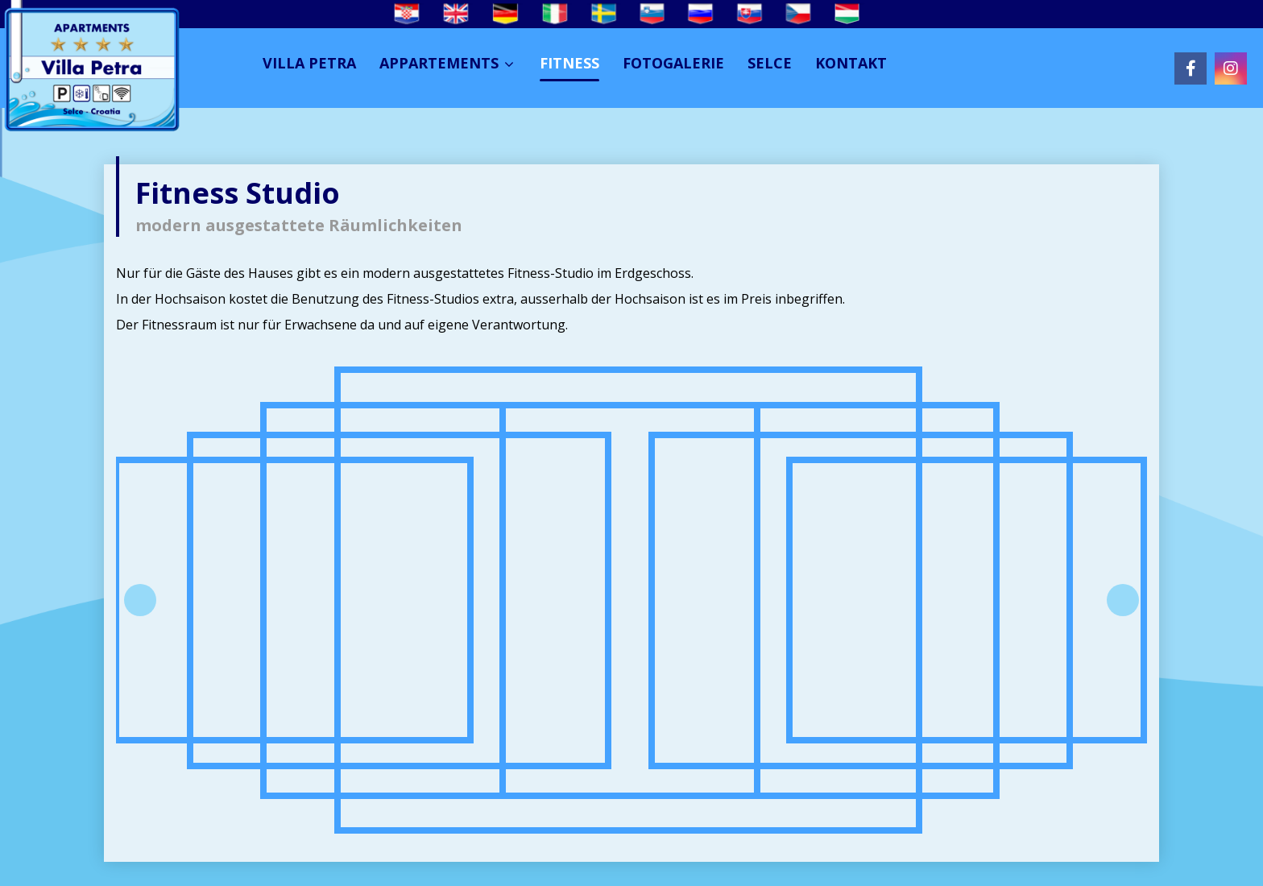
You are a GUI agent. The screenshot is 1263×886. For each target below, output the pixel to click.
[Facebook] (1190, 68)
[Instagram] (1231, 68)
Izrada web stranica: (1039, 872)
